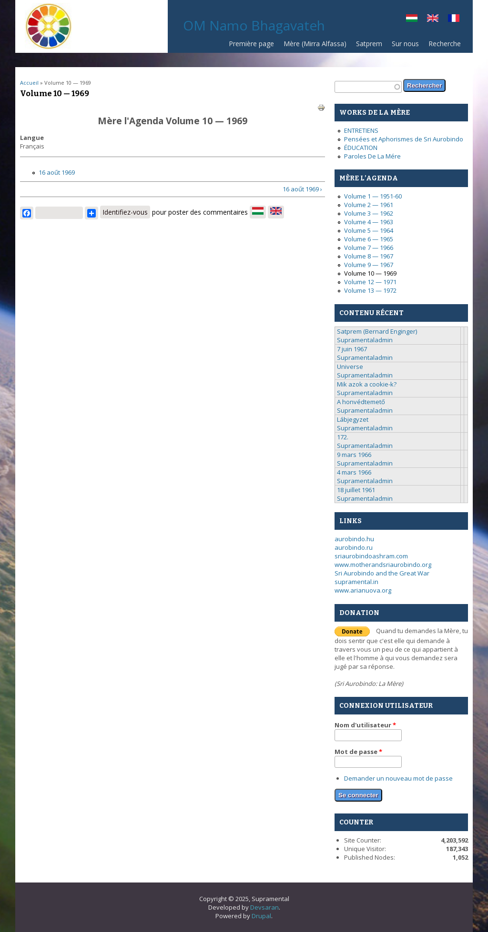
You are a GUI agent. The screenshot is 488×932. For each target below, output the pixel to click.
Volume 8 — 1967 (368, 256)
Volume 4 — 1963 (368, 222)
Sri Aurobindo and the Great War (382, 573)
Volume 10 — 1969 (370, 273)
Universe (350, 366)
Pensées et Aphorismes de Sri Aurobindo (403, 139)
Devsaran (264, 907)
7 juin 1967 (352, 349)
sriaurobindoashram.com (371, 556)
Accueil (29, 82)
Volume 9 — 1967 (368, 264)
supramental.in (356, 581)
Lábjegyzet (352, 419)
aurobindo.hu (354, 539)
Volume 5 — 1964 (368, 230)
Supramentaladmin (365, 340)
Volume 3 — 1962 (368, 213)
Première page (251, 43)
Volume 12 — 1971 (370, 282)
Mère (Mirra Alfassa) (315, 43)
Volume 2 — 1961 (368, 204)
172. (342, 437)
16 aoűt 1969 (57, 172)
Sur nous (405, 43)
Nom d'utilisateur (365, 725)
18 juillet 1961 (356, 490)
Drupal (261, 916)
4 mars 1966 (354, 472)
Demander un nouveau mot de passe (398, 778)
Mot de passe (358, 751)
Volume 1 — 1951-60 (373, 196)
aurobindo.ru (354, 547)
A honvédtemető (361, 401)
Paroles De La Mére (372, 156)
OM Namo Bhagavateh (254, 25)
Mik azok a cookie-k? (366, 384)
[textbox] (368, 87)
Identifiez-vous (125, 212)
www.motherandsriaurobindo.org (383, 564)
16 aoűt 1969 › (302, 189)
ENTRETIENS (361, 130)
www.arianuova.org (363, 590)
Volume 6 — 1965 (368, 239)
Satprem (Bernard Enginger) (377, 331)
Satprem (369, 43)
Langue (32, 137)
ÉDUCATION (360, 147)
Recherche (444, 43)
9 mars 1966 (354, 454)
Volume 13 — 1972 (370, 290)
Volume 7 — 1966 (368, 247)
